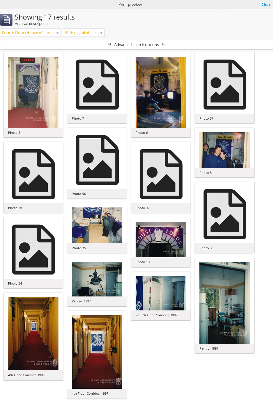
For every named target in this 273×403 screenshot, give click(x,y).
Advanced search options (136, 44)
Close (266, 4)
